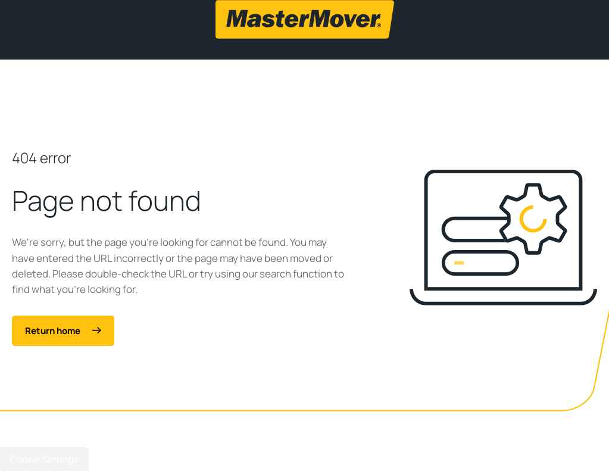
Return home (63, 331)
